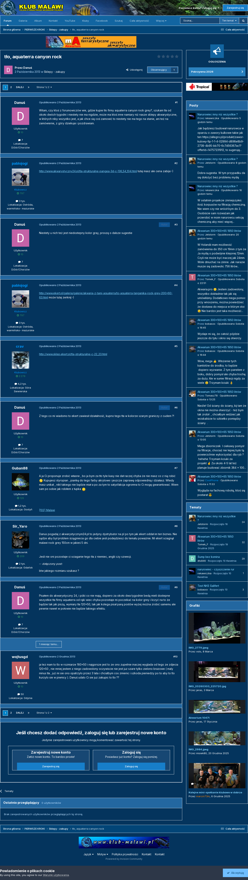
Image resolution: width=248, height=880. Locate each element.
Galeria (23, 20)
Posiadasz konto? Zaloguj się (199, 7)
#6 (176, 407)
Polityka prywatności (125, 854)
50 (20, 694)
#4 (176, 285)
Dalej (20, 87)
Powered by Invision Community (124, 858)
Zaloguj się (131, 766)
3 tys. (20, 200)
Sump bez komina (209, 556)
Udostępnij (134, 69)
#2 (176, 163)
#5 (176, 346)
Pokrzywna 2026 (202, 71)
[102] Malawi (47, 510)
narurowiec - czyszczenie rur (216, 569)
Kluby (85, 20)
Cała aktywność (139, 20)
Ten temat (228, 20)
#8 (176, 526)
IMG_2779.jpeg (198, 647)
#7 (176, 467)
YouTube (70, 20)
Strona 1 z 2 (44, 87)
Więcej (161, 20)
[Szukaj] (200, 21)
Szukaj (119, 20)
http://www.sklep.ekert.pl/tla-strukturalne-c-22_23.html (73, 354)
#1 (176, 102)
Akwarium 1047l (199, 717)
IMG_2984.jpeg (198, 749)
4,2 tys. (21, 383)
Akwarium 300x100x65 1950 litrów (219, 230)
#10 (175, 656)
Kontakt (53, 20)
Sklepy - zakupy (54, 71)
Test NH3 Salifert (208, 585)
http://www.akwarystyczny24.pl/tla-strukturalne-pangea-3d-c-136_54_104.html (88, 171)
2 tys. (20, 563)
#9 (176, 587)
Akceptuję (235, 872)
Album (38, 20)
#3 (176, 224)
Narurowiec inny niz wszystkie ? (218, 114)
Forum (8, 22)
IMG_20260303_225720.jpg (207, 686)
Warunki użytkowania (56, 875)
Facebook (102, 20)
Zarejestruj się (235, 7)
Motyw (102, 854)
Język (89, 854)
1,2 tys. (20, 505)
